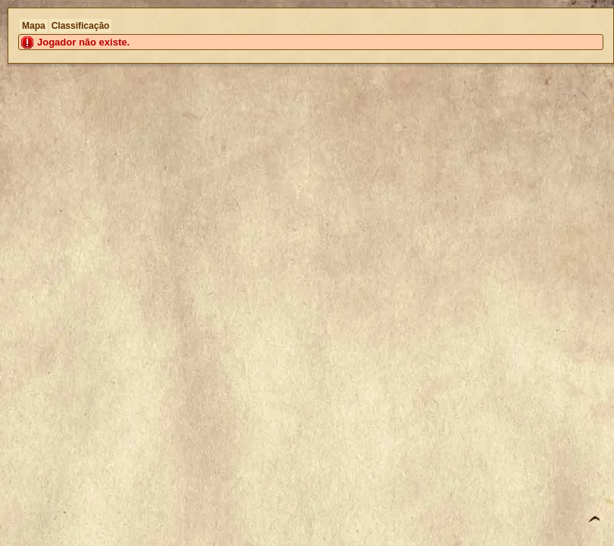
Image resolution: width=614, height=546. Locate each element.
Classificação (81, 25)
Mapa (33, 25)
